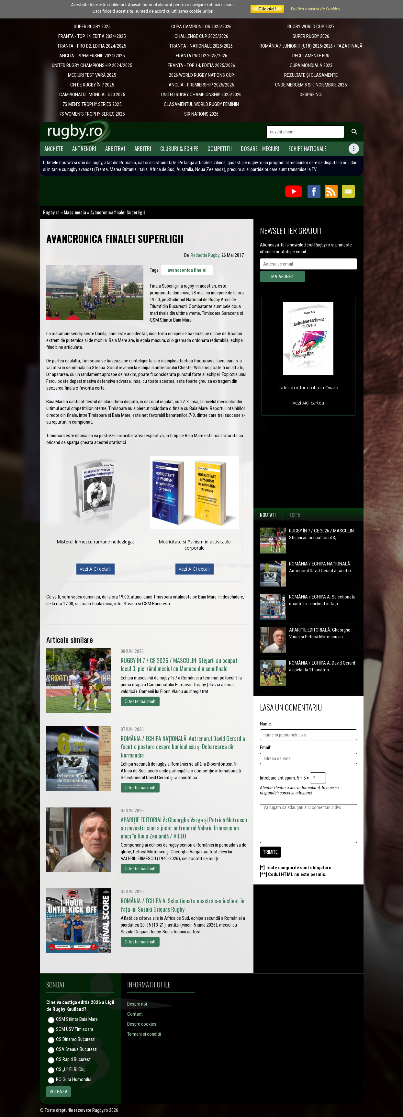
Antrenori (84, 148)
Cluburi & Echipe (179, 148)
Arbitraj (115, 148)
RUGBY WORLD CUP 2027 (310, 26)
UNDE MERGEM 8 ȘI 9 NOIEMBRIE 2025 (311, 85)
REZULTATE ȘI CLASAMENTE (311, 75)
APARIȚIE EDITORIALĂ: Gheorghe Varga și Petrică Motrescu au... (319, 633)
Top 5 (294, 514)
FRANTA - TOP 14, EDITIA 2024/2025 (92, 36)
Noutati (268, 514)
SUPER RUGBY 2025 (92, 26)
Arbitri (142, 148)
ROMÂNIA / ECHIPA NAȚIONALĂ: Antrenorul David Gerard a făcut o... (321, 567)
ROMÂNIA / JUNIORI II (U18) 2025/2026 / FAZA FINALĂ (311, 46)
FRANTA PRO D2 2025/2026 (201, 56)
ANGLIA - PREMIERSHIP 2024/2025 (92, 56)
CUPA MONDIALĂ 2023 (311, 65)
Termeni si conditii (144, 1034)
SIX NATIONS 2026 (201, 114)
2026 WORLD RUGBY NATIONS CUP (201, 75)
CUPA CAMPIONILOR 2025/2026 (201, 26)
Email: (265, 747)
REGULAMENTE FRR (311, 56)
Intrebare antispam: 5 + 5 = (284, 778)
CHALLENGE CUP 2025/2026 (201, 36)
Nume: (266, 724)
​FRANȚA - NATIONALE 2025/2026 (201, 46)
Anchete (53, 148)
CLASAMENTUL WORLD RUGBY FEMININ (201, 104)
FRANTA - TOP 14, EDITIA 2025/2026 (201, 65)
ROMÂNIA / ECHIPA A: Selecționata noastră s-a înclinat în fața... (322, 600)
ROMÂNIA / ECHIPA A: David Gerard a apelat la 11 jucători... (322, 666)
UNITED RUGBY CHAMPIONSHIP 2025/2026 (201, 94)
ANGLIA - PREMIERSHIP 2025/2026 (201, 85)
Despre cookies (141, 1024)
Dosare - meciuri (260, 148)
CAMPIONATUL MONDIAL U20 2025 (92, 94)
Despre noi (137, 1004)
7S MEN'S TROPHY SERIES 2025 (91, 104)
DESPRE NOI (311, 94)
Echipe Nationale (307, 148)
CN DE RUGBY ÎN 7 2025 (92, 85)
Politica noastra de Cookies (315, 9)
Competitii (219, 148)
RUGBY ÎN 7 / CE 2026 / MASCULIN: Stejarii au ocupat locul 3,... (322, 534)
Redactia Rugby (205, 255)
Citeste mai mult (140, 701)
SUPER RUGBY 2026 (311, 36)
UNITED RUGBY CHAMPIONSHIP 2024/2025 (92, 65)
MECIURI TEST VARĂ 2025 (92, 75)
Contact (135, 1014)
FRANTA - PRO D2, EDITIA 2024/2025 (92, 46)
